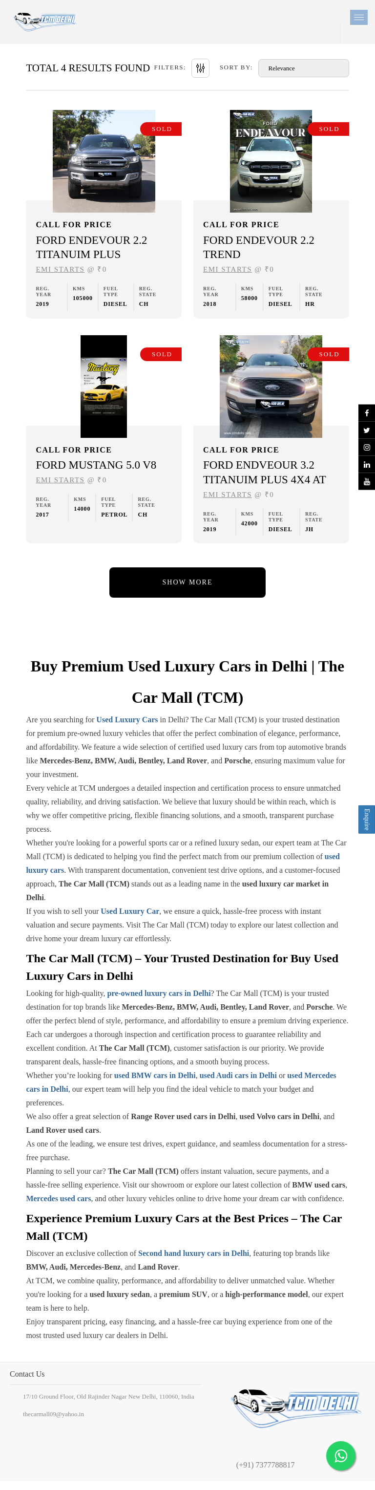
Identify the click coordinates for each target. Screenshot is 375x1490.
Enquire (367, 819)
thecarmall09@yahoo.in (53, 1414)
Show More (188, 582)
